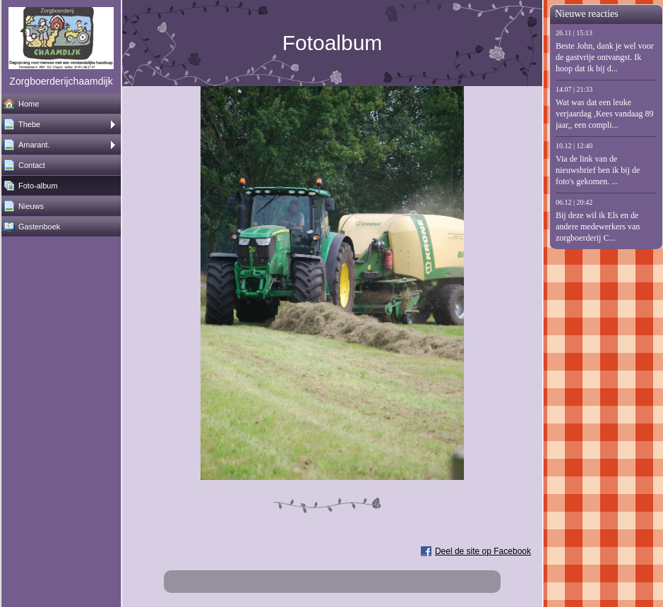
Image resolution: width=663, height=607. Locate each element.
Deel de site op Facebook (483, 551)
